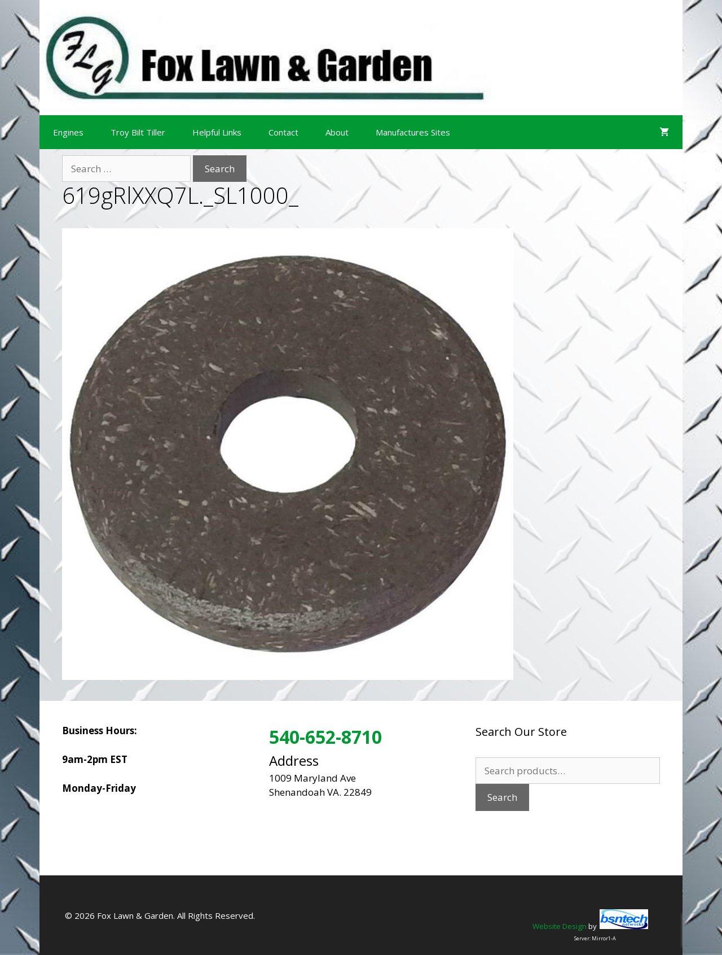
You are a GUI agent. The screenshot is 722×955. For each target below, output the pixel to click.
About (337, 132)
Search (502, 797)
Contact (283, 132)
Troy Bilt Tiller (138, 132)
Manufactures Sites (413, 132)
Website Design (559, 926)
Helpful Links (216, 132)
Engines (68, 132)
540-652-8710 (325, 737)
